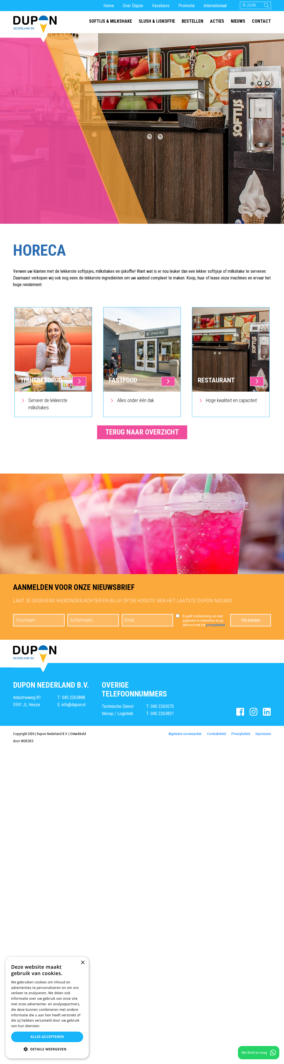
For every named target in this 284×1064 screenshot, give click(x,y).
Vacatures (160, 5)
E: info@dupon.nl (71, 704)
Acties (217, 21)
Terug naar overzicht (142, 432)
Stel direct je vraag (258, 1052)
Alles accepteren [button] (47, 1036)
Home (108, 5)
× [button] (82, 963)
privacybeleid (215, 625)
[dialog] (47, 1007)
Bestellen (192, 21)
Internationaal (215, 5)
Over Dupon (133, 5)
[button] (47, 1049)
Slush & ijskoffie (157, 21)
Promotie (186, 5)
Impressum (263, 734)
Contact (261, 21)
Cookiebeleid (216, 734)
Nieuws (238, 21)
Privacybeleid (240, 734)
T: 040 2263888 (71, 697)
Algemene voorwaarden (185, 734)
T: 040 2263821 (160, 713)
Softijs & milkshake (110, 21)
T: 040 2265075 (160, 706)
